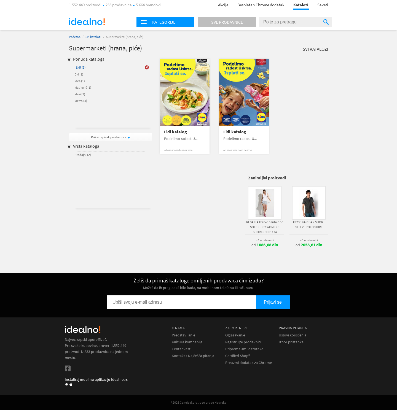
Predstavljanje (183, 335)
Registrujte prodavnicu (243, 342)
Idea (79, 81)
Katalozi (300, 4)
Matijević (82, 87)
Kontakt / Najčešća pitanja (193, 356)
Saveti (322, 4)
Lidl (80, 67)
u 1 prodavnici (265, 240)
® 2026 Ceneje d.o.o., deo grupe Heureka (198, 402)
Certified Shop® (237, 356)
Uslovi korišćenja (292, 335)
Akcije (223, 4)
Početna (75, 37)
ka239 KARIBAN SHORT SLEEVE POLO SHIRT (309, 224)
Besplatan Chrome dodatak (260, 4)
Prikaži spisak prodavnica (108, 137)
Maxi (79, 94)
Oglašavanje (235, 335)
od (264, 244)
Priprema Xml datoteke (244, 349)
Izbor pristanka (291, 342)
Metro (80, 101)
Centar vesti (181, 349)
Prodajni (82, 155)
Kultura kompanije (187, 342)
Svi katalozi (93, 37)
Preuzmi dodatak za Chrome (248, 362)
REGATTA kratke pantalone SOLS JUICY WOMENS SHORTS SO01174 (264, 227)
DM (78, 74)
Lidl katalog (175, 131)
